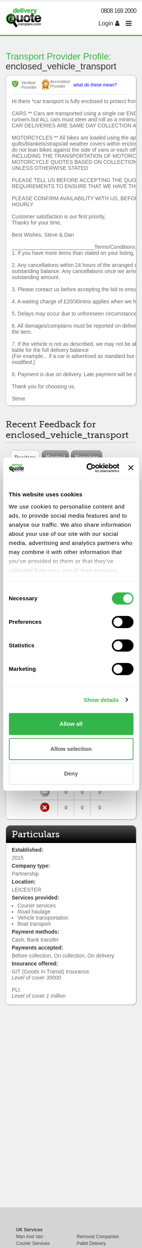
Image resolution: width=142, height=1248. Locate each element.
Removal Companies (98, 1236)
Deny (71, 773)
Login (108, 23)
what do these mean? (95, 85)
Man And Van (29, 1236)
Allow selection (71, 749)
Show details (101, 700)
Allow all (71, 724)
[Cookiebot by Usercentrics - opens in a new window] (89, 468)
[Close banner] (130, 468)
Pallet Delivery (91, 1243)
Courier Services (33, 1243)
